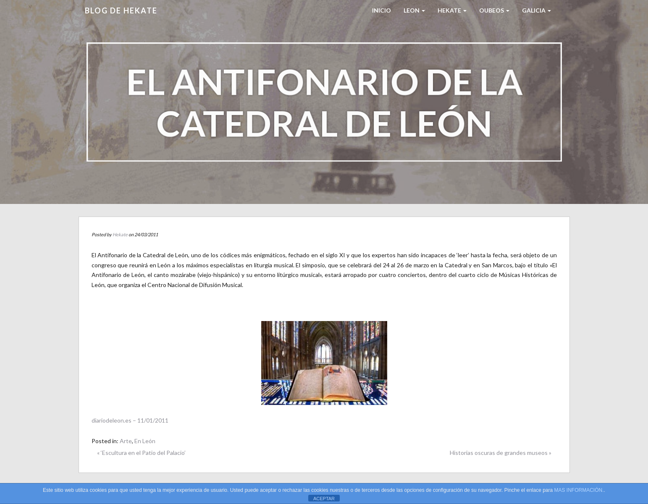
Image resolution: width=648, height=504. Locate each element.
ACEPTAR (324, 498)
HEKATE (452, 10)
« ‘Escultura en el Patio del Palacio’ (141, 452)
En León (144, 440)
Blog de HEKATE (121, 10)
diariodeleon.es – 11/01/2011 (130, 420)
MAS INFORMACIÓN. (579, 490)
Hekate (120, 234)
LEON (414, 10)
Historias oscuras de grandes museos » (500, 452)
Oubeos (494, 10)
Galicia (536, 10)
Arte (126, 440)
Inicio (381, 10)
